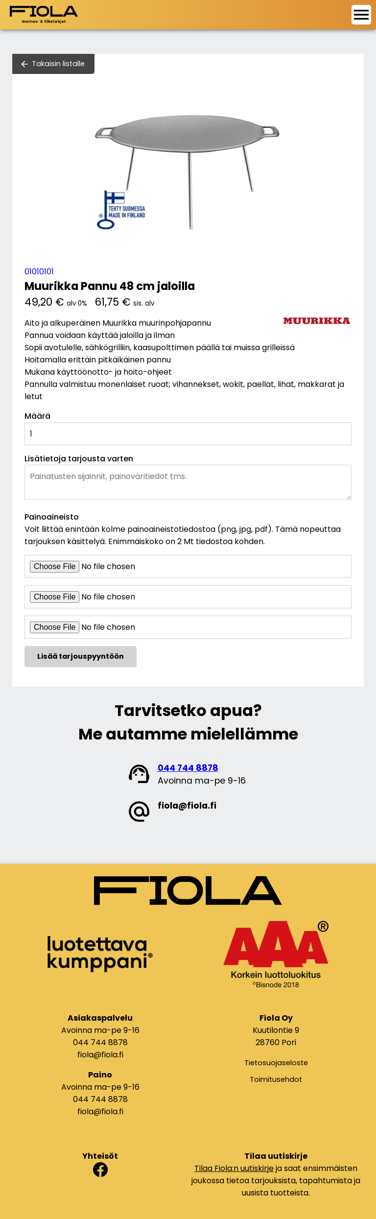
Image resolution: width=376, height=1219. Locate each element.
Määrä (37, 416)
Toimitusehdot (276, 1079)
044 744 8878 (188, 768)
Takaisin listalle (58, 64)
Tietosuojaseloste (276, 1063)
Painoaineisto (51, 517)
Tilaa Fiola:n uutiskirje (234, 1168)
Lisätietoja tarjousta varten (78, 458)
